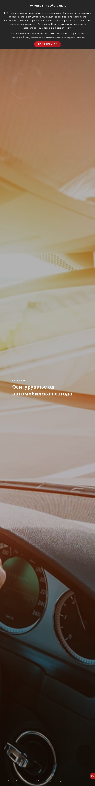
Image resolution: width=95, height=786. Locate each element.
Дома (10, 781)
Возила (18, 781)
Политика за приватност (54, 28)
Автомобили (30, 781)
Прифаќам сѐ (47, 44)
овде (81, 37)
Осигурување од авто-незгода (50, 781)
